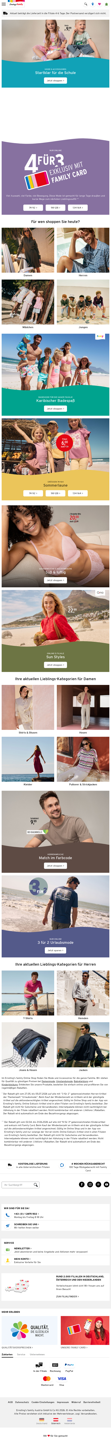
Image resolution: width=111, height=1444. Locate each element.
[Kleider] (28, 761)
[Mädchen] (28, 304)
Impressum (63, 1402)
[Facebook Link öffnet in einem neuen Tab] (82, 1184)
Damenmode (48, 1081)
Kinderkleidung (10, 1084)
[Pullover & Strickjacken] (83, 761)
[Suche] (17, 1185)
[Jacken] (83, 1046)
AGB (10, 1402)
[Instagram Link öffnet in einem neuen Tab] (90, 1184)
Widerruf (76, 1402)
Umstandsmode (64, 1081)
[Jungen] (83, 304)
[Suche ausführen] (36, 1185)
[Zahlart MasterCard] (47, 1381)
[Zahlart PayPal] (69, 1367)
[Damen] (28, 252)
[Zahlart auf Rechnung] (55, 1367)
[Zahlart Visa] (61, 1381)
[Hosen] (83, 709)
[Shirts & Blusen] (28, 709)
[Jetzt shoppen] (55, 54)
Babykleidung (81, 1081)
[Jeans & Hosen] (28, 1046)
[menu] (4, 4)
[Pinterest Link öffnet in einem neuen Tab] (98, 1184)
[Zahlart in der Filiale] (40, 1367)
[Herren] (83, 252)
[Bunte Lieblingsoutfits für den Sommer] (55, 119)
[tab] (7, 1355)
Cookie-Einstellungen (43, 1402)
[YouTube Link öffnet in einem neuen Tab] (106, 1184)
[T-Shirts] (28, 995)
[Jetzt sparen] (55, 916)
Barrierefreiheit (91, 1402)
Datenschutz (22, 1402)
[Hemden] (83, 995)
